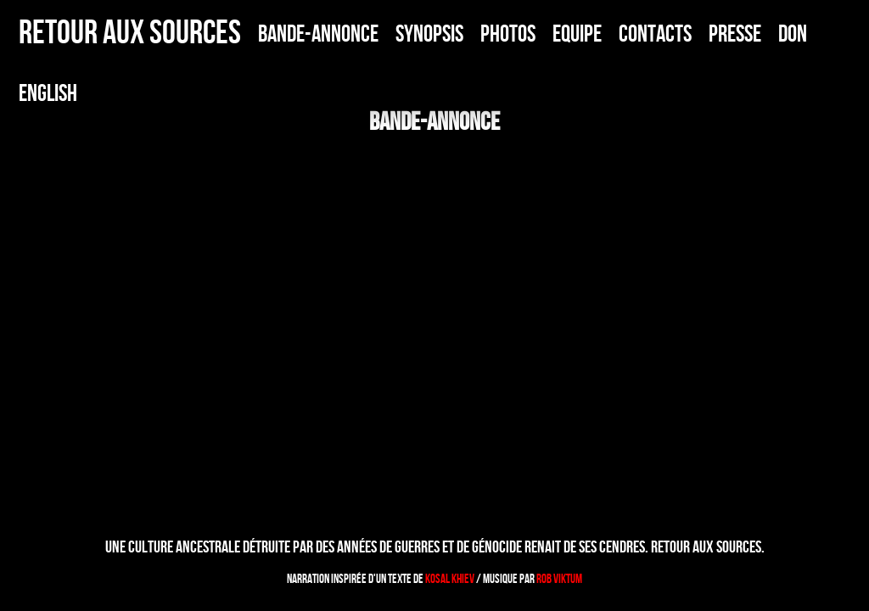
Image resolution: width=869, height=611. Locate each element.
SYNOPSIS (429, 33)
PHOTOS (507, 33)
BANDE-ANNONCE (318, 33)
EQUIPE (577, 33)
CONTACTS (655, 33)
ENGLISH (48, 93)
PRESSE (735, 33)
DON (792, 33)
